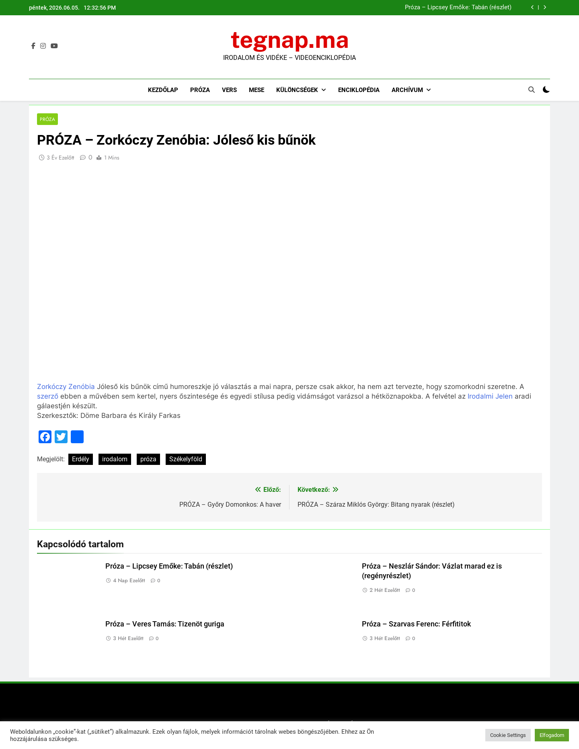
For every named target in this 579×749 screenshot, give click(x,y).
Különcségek (297, 90)
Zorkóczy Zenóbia (66, 387)
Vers (229, 90)
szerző (47, 396)
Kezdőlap (163, 90)
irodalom (114, 459)
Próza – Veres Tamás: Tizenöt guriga (164, 624)
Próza (200, 90)
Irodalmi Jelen (490, 396)
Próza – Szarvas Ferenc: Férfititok (416, 624)
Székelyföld (185, 459)
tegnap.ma (289, 39)
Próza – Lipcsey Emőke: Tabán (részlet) (458, 7)
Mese (256, 90)
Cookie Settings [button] (508, 735)
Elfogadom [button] (552, 735)
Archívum (407, 90)
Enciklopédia (359, 90)
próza (148, 459)
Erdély (80, 459)
